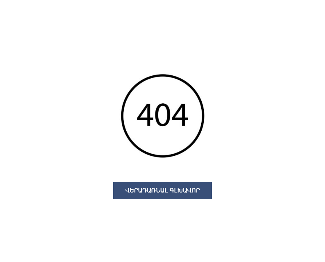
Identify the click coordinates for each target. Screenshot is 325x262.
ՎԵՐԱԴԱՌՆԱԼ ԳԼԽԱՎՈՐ (162, 190)
